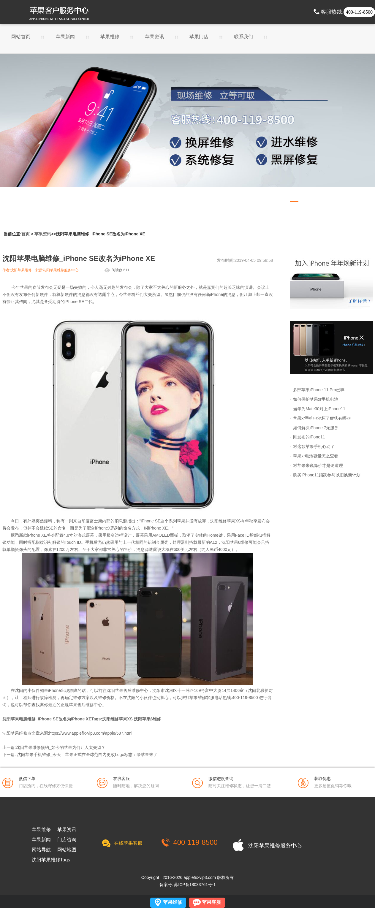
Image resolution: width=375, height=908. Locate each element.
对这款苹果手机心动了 (314, 446)
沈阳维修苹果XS (117, 719)
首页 (25, 234)
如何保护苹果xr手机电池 (315, 399)
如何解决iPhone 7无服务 (315, 427)
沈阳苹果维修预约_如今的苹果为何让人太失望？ (60, 747)
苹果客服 (211, 902)
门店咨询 (66, 839)
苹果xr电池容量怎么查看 (315, 456)
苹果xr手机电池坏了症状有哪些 (322, 418)
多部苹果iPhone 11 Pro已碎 (318, 389)
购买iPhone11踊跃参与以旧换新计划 (326, 475)
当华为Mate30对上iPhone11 (319, 408)
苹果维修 (109, 36)
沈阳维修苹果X (224, 521)
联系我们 (243, 36)
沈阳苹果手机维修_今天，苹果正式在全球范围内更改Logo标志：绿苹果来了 (87, 754)
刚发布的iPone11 (309, 437)
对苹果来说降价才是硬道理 (318, 465)
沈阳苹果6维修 (235, 542)
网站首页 (20, 36)
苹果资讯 (154, 36)
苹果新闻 (65, 36)
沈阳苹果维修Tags (51, 860)
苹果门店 (198, 36)
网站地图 (66, 849)
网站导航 (41, 849)
